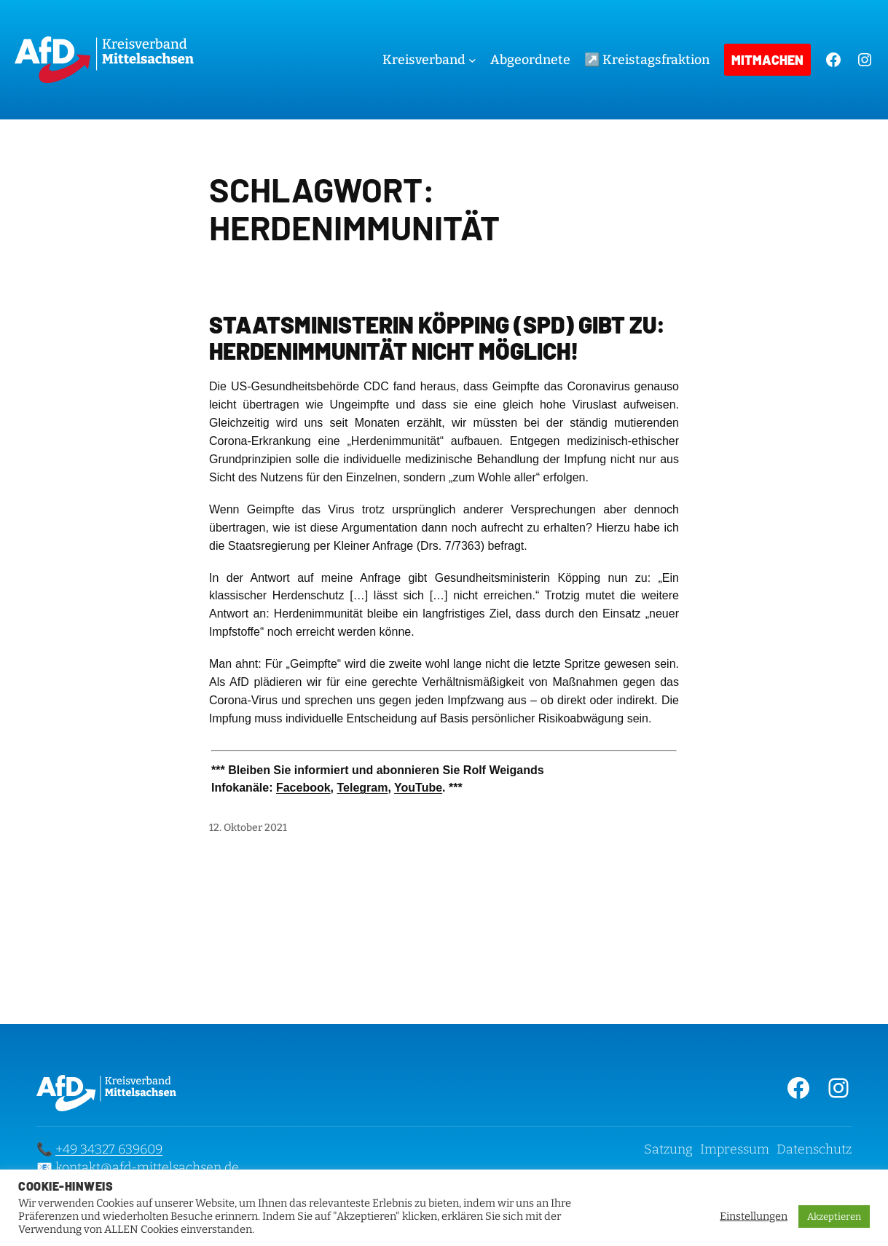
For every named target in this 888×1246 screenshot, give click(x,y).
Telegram (362, 787)
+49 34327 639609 (108, 1149)
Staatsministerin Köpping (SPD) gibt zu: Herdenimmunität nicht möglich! (437, 337)
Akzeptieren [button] (834, 1216)
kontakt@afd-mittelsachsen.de (147, 1167)
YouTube (418, 787)
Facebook (303, 787)
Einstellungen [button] (753, 1216)
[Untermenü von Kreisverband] (472, 60)
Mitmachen (767, 60)
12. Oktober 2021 (248, 827)
